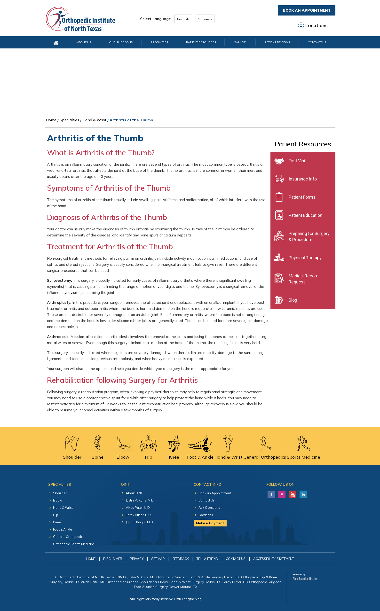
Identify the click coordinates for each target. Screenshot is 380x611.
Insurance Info (303, 178)
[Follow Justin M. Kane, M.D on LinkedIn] (281, 493)
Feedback (181, 559)
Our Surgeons (121, 42)
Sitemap (158, 559)
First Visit (298, 160)
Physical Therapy (305, 257)
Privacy (136, 559)
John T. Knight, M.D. (140, 522)
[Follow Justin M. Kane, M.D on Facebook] (271, 493)
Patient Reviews (277, 42)
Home (51, 120)
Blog (293, 300)
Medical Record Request (303, 278)
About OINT (134, 493)
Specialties (159, 42)
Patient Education (305, 215)
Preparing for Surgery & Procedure (309, 236)
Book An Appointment (307, 10)
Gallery (240, 42)
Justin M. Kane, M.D (140, 500)
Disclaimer (112, 559)
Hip (55, 515)
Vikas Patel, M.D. (138, 507)
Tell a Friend (207, 559)
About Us (83, 42)
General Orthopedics (68, 537)
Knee (57, 522)
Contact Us (317, 42)
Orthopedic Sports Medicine (74, 544)
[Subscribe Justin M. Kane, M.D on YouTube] (292, 493)
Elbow (57, 500)
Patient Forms (302, 197)
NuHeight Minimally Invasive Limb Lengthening (166, 599)
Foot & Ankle (62, 529)
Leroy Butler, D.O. (138, 515)
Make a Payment (210, 523)
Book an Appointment (214, 493)
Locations (316, 25)
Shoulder (60, 493)
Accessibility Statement (273, 559)
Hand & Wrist (94, 120)
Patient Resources (201, 42)
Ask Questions (209, 507)
